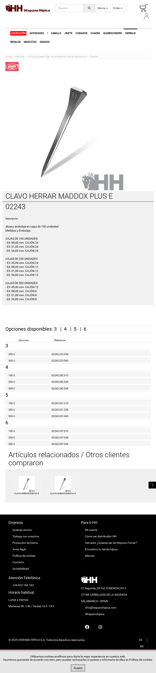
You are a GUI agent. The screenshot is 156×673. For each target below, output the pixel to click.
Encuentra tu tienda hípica (101, 549)
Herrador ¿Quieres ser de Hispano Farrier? (111, 542)
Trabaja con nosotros (25, 536)
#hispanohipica (94, 614)
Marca (103, 8)
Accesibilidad (20, 568)
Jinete (68, 33)
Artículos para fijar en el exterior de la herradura (57, 56)
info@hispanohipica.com (100, 607)
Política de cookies (23, 555)
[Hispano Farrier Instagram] (100, 627)
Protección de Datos (25, 542)
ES (140, 640)
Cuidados (81, 33)
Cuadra (95, 33)
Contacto (18, 562)
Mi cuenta (91, 529)
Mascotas (30, 42)
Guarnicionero (112, 33)
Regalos (15, 42)
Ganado (45, 42)
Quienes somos (22, 529)
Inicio (8, 56)
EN (142, 646)
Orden (118, 8)
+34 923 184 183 (23, 585)
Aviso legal (19, 549)
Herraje (19, 56)
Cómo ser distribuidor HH (100, 536)
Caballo (56, 33)
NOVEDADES (37, 33)
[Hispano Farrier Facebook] (87, 627)
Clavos (94, 56)
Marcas (90, 555)
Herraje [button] (130, 33)
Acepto (78, 668)
